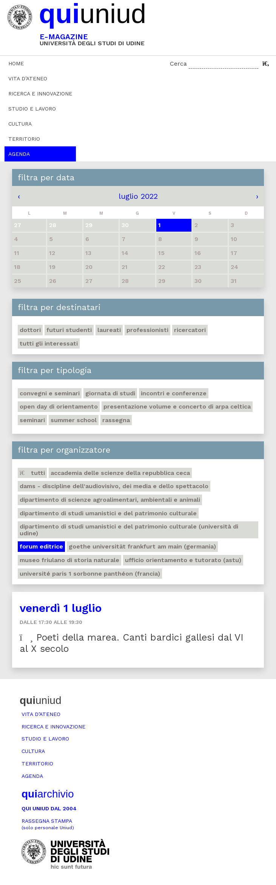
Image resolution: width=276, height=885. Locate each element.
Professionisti (147, 329)
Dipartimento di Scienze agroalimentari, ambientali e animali (110, 499)
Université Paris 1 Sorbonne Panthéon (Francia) (90, 573)
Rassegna (116, 420)
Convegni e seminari (50, 393)
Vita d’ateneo (27, 78)
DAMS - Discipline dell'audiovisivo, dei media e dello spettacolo (114, 486)
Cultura (20, 124)
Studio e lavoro (32, 109)
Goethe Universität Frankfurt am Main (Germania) (142, 546)
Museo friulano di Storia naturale (69, 560)
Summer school (74, 420)
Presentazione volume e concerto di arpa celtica (177, 406)
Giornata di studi (110, 393)
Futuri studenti (69, 329)
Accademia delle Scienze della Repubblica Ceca (120, 472)
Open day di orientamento (59, 406)
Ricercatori (190, 329)
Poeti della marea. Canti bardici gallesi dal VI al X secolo (132, 643)
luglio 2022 (138, 196)
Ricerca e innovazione (40, 94)
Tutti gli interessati (49, 343)
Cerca (178, 63)
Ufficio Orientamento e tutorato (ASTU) (183, 560)
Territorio (24, 139)
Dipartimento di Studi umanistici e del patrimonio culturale (108, 513)
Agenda (19, 154)
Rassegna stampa (48, 824)
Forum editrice (41, 546)
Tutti (32, 472)
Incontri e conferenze (174, 393)
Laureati (109, 329)
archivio (48, 794)
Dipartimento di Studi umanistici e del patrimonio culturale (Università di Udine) (129, 530)
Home (16, 63)
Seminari (32, 420)
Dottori (30, 329)
